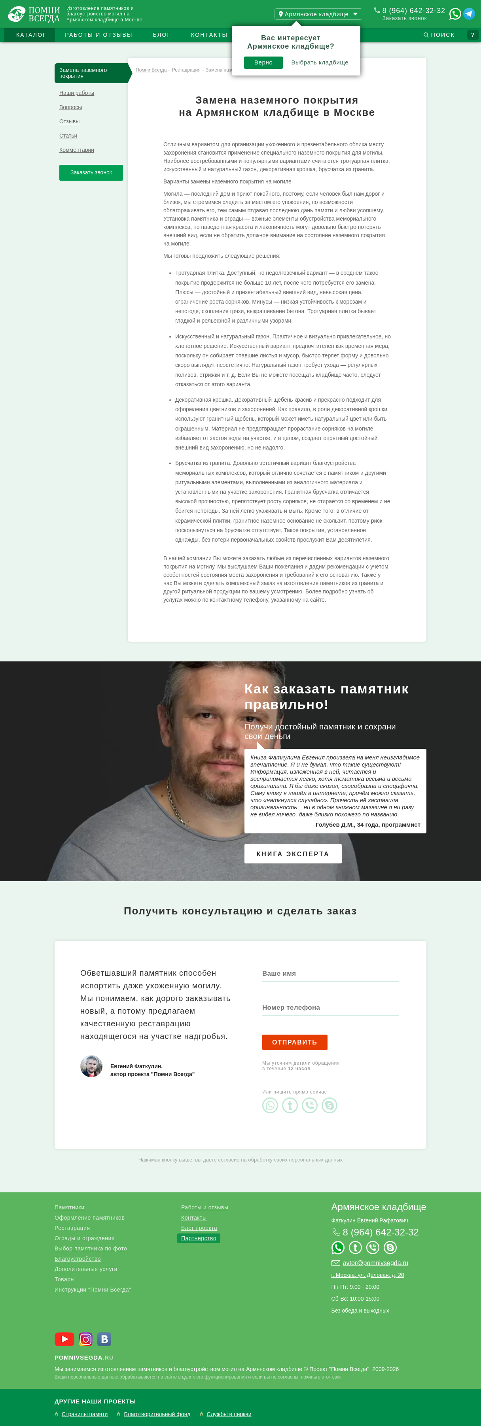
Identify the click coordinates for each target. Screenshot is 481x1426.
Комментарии (76, 150)
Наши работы (76, 93)
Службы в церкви (229, 1414)
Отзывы (69, 121)
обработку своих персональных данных (295, 1160)
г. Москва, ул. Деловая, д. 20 (367, 1275)
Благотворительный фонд (157, 1414)
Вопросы (70, 107)
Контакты (209, 35)
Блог (162, 35)
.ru (84, 1357)
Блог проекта (199, 1228)
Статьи (68, 135)
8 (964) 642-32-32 (414, 11)
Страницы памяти (85, 1414)
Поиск (443, 35)
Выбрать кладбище (319, 62)
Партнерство (198, 1238)
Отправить (295, 1042)
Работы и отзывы (99, 35)
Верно (263, 62)
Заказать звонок (405, 18)
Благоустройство (78, 1259)
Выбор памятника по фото (91, 1248)
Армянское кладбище (378, 1206)
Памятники (69, 1207)
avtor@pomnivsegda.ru (376, 1263)
